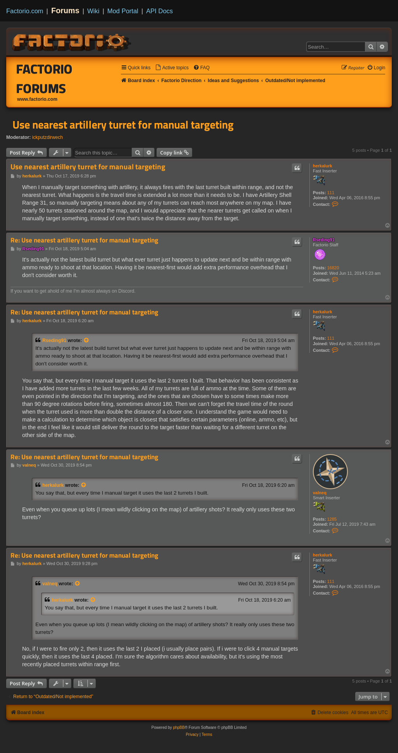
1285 (332, 519)
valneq (319, 492)
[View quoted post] (86, 340)
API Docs (159, 10)
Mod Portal (122, 10)
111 (330, 192)
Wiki (93, 10)
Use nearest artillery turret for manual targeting (123, 124)
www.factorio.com (37, 99)
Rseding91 (324, 239)
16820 (333, 267)
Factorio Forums (44, 78)
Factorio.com (24, 10)
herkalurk (322, 165)
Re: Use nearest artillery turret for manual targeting (84, 240)
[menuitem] (172, 68)
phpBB (179, 727)
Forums (65, 10)
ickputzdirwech (47, 137)
